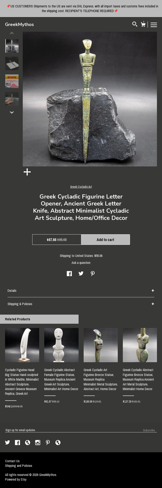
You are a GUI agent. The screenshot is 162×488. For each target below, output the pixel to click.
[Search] (135, 25)
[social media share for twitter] (81, 274)
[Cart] (143, 25)
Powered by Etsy (16, 479)
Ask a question (81, 262)
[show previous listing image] (11, 33)
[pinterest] (48, 443)
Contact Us (12, 461)
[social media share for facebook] (69, 274)
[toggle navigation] (154, 24)
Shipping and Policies (18, 465)
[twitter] (8, 443)
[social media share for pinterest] (92, 274)
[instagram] (38, 443)
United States (84, 255)
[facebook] (18, 443)
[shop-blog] (28, 443)
